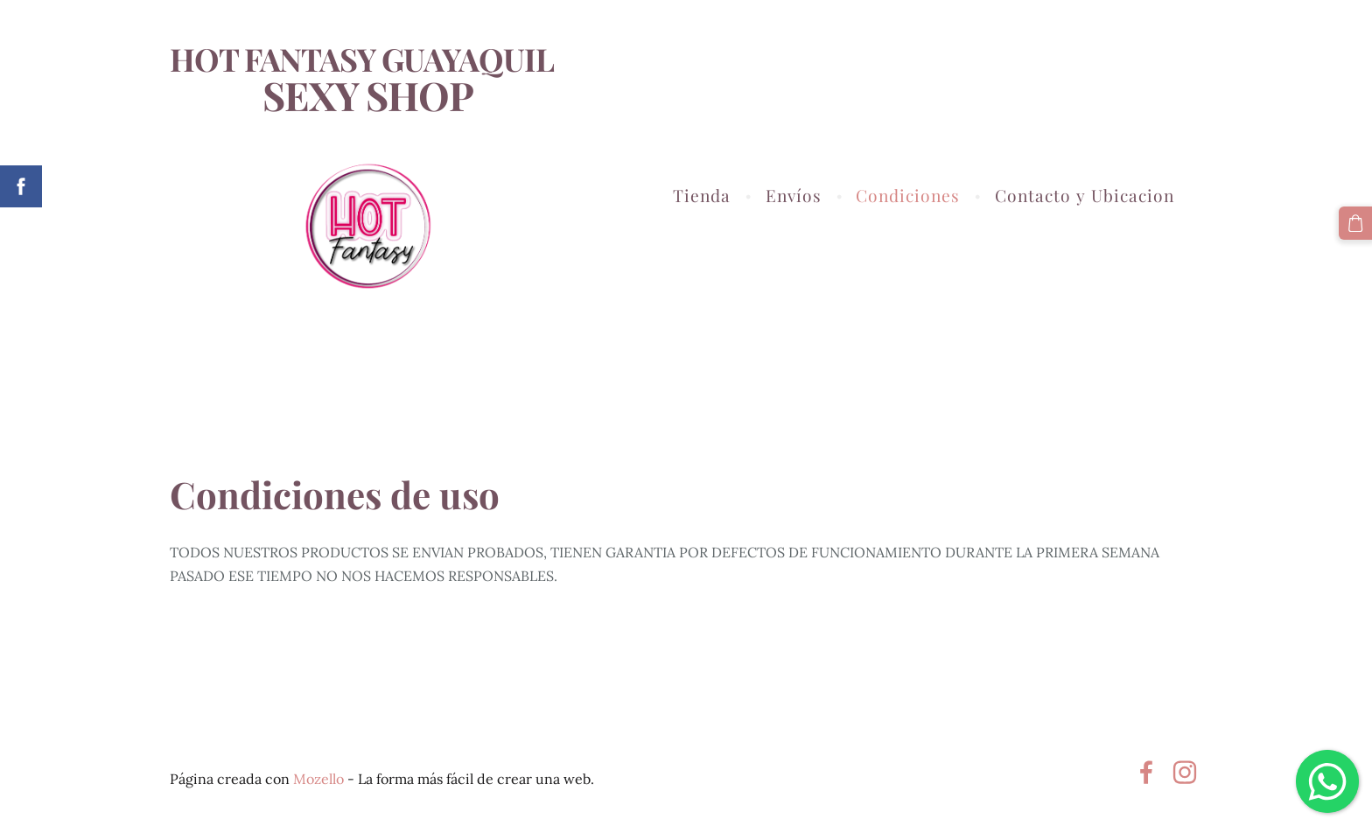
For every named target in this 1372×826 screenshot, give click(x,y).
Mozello (318, 779)
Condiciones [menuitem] (908, 195)
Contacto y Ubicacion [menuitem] (1084, 195)
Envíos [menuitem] (794, 195)
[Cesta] (1355, 223)
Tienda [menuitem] (702, 195)
